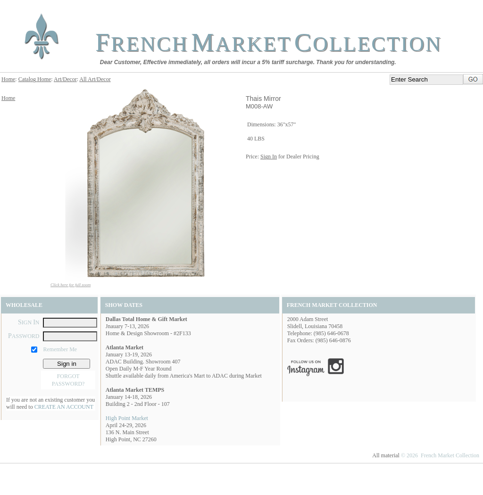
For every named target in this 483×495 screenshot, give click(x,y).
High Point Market (127, 418)
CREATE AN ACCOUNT (63, 407)
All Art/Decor (94, 79)
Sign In (268, 156)
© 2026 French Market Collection (440, 455)
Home (8, 79)
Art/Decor (65, 79)
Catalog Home (34, 79)
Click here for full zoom (70, 284)
